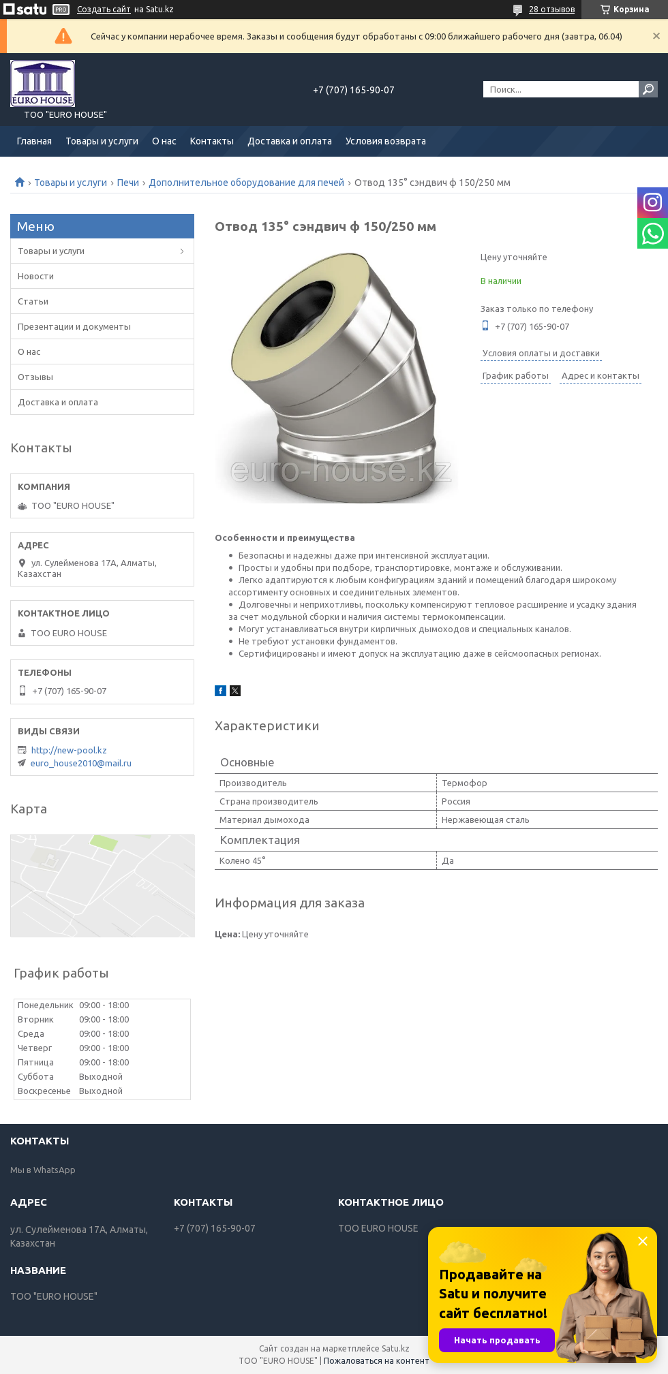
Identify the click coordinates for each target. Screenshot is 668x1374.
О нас (164, 141)
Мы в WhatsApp (43, 1169)
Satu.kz (396, 1348)
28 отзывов (552, 9)
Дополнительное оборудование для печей (246, 182)
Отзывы (35, 376)
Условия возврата (386, 141)
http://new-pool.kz (69, 750)
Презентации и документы (74, 326)
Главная (34, 141)
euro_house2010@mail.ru (81, 763)
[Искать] (648, 89)
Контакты (212, 141)
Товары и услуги (101, 141)
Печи (128, 182)
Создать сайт (104, 9)
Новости (36, 276)
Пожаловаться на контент (376, 1360)
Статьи (33, 301)
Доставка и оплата (289, 141)
